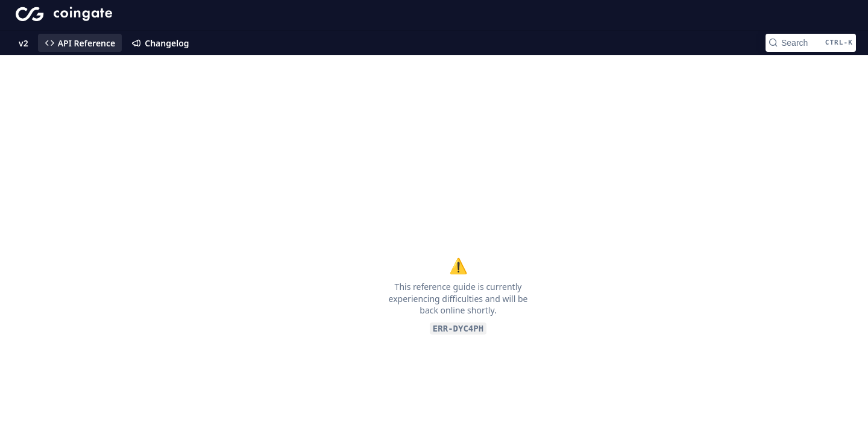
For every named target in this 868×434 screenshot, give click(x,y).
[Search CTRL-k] (811, 43)
